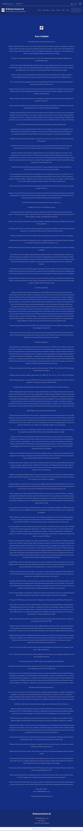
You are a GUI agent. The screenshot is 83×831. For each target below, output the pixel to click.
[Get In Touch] (76, 10)
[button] (80, 4)
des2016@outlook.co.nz (8, 4)
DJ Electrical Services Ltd (15, 9)
